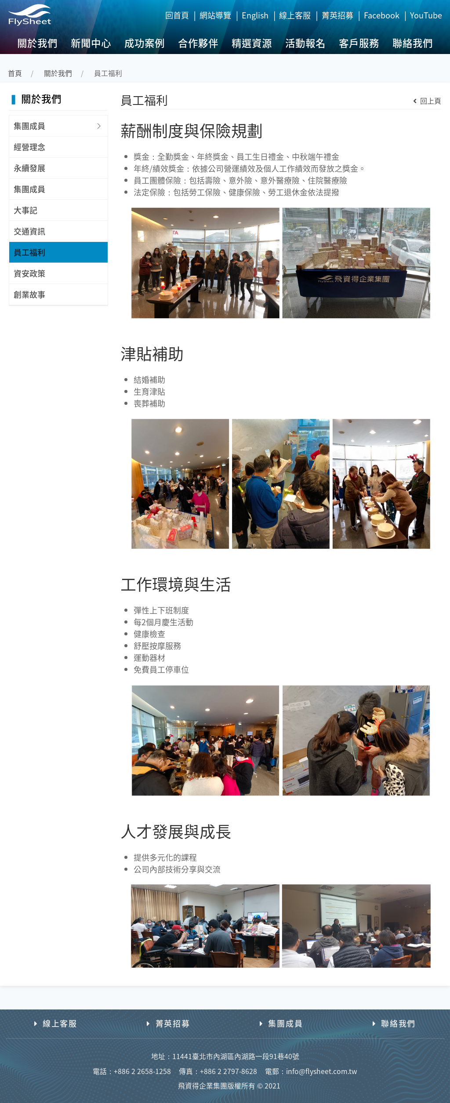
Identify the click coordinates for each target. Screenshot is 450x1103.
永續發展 (29, 167)
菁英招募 (337, 15)
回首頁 (177, 15)
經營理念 (29, 146)
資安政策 (29, 273)
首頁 (15, 73)
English (255, 15)
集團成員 (29, 125)
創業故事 (29, 294)
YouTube (426, 15)
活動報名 (305, 43)
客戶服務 (359, 43)
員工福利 (29, 252)
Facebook (381, 15)
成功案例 (144, 43)
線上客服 (295, 15)
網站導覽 (215, 15)
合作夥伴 (198, 43)
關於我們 (37, 43)
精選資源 (252, 43)
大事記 (25, 210)
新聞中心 (91, 43)
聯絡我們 (412, 43)
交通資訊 (29, 231)
